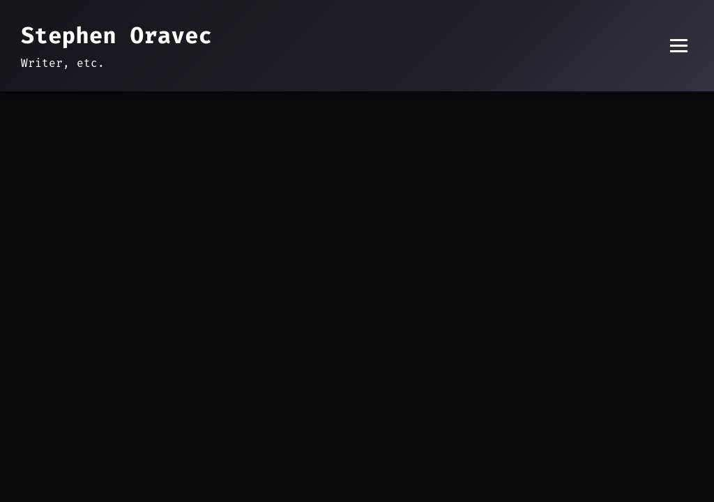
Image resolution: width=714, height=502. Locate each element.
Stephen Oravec (116, 35)
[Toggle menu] (678, 45)
